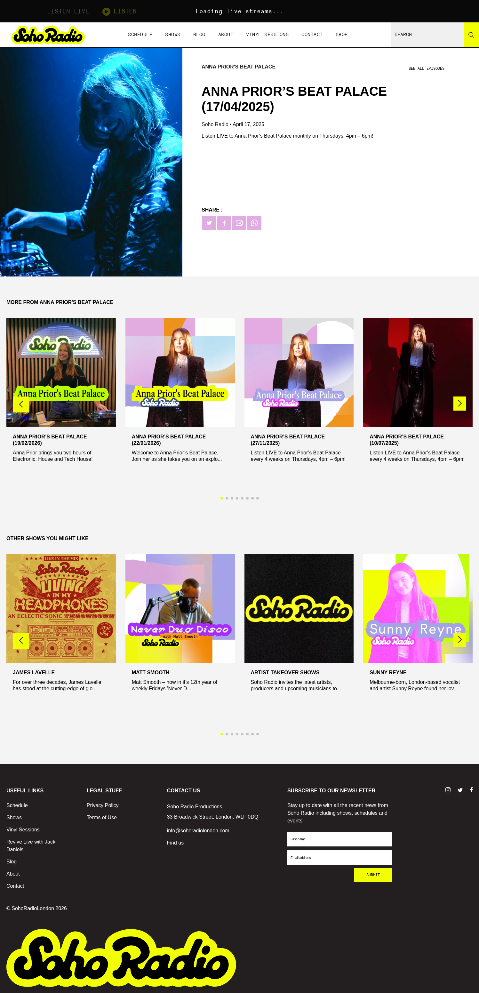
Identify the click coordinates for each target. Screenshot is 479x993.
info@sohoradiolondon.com (198, 830)
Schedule (140, 34)
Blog (199, 34)
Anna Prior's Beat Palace (238, 66)
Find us (175, 842)
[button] (459, 403)
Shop (342, 34)
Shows (172, 34)
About (226, 34)
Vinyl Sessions (267, 34)
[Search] (471, 34)
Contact (312, 34)
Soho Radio (216, 124)
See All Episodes (426, 68)
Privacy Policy (103, 805)
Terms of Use (102, 817)
